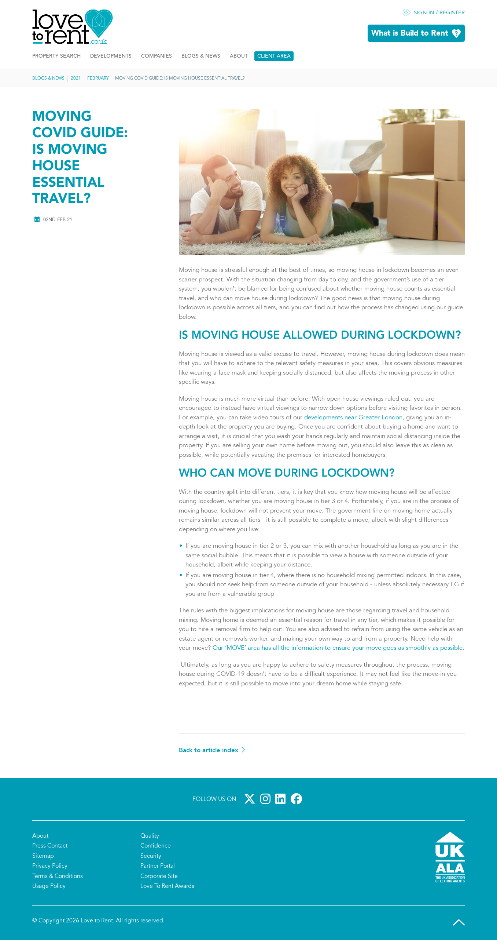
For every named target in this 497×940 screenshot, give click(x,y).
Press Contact (49, 846)
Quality (149, 836)
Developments (111, 56)
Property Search (56, 56)
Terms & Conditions (57, 876)
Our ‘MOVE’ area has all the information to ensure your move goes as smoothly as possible (338, 648)
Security (150, 856)
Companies (156, 56)
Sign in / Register (439, 13)
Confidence (155, 846)
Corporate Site (159, 876)
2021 (76, 78)
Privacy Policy (49, 866)
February (98, 78)
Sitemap (43, 856)
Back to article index (208, 750)
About (239, 56)
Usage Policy (49, 886)
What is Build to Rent (409, 33)
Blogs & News (200, 56)
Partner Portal (157, 866)
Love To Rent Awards (167, 886)
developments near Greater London (353, 418)
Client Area (274, 56)
